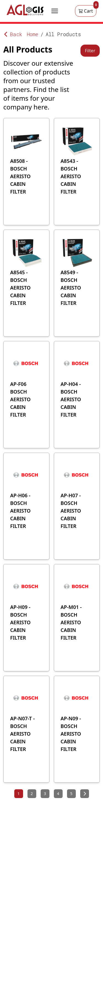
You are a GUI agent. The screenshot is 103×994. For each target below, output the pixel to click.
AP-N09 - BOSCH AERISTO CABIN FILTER (71, 733)
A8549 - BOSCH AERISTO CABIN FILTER (71, 287)
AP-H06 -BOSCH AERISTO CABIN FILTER (20, 510)
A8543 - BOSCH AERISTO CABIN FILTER (71, 176)
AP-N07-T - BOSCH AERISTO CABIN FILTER (22, 733)
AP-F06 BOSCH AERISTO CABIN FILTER (20, 399)
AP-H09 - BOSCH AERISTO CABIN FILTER (20, 622)
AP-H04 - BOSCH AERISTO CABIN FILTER (71, 399)
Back (12, 34)
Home (32, 34)
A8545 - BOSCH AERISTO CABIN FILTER (20, 287)
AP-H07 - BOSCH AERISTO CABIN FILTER (71, 510)
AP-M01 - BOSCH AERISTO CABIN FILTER (71, 622)
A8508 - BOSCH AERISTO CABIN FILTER (20, 176)
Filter (90, 51)
